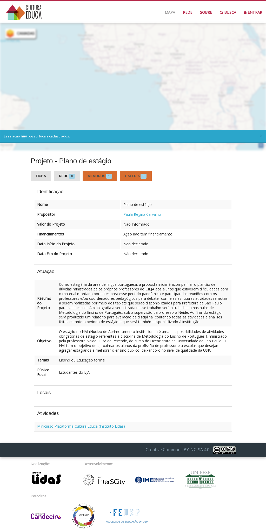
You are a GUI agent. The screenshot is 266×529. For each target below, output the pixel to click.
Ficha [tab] (41, 176)
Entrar (253, 12)
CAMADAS (26, 33)
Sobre (206, 12)
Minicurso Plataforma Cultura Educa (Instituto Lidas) (81, 426)
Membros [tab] (100, 176)
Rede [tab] (67, 176)
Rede (187, 12)
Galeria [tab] (136, 176)
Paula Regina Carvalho (142, 214)
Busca (228, 12)
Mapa (170, 12)
